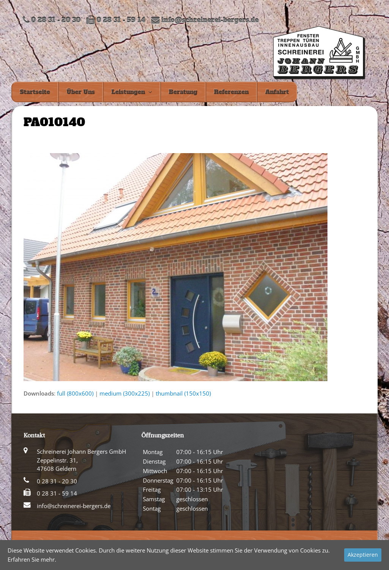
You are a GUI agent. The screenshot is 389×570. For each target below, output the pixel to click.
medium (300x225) (125, 393)
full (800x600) (75, 393)
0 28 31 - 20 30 (57, 481)
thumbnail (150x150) (183, 393)
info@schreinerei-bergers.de (210, 20)
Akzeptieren (363, 554)
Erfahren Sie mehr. (32, 559)
